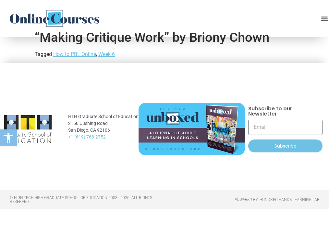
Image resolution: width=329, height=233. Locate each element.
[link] (8, 137)
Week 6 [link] (106, 64)
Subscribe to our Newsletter (270, 121)
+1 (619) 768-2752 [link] (87, 146)
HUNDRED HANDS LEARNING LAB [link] (289, 209)
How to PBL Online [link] (74, 64)
